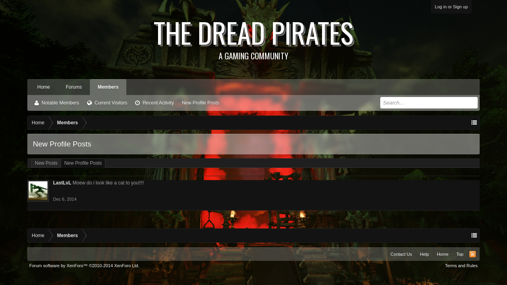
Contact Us (401, 254)
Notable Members (60, 103)
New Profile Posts (200, 103)
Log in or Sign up (451, 6)
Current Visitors (111, 103)
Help (424, 254)
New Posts (46, 163)
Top (459, 254)
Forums (74, 87)
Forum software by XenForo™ (84, 265)
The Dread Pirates (253, 36)
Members (108, 87)
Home (43, 87)
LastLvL (62, 183)
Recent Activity (158, 103)
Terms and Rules (461, 265)
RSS (472, 254)
